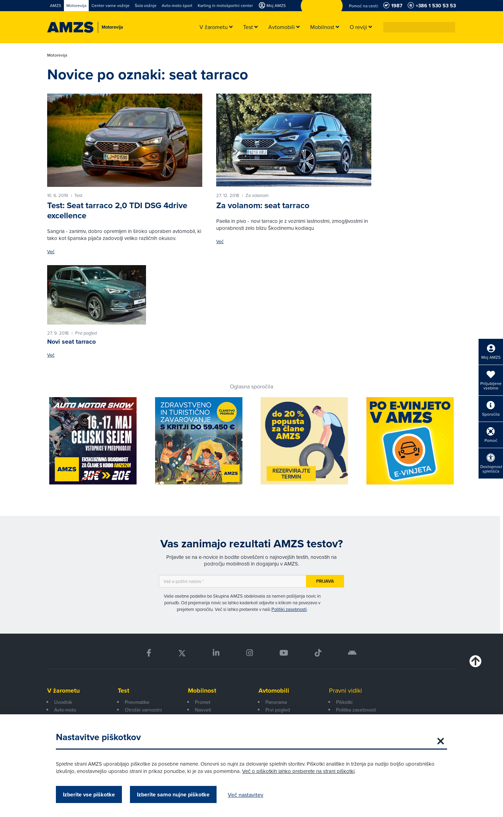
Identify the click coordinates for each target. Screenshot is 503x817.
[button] (450, 27)
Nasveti (203, 709)
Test (123, 690)
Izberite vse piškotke (89, 794)
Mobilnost (202, 690)
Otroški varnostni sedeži (143, 713)
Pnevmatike (137, 702)
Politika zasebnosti (356, 709)
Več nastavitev (245, 794)
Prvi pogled (277, 709)
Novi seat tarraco (71, 341)
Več (50, 251)
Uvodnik (63, 702)
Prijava (325, 581)
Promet (202, 702)
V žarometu (63, 690)
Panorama (276, 702)
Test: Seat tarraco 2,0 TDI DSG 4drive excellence (117, 210)
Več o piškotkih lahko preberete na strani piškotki (298, 771)
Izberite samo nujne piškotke (173, 794)
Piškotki (344, 702)
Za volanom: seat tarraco (262, 205)
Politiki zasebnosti (289, 609)
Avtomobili (273, 690)
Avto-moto (65, 709)
